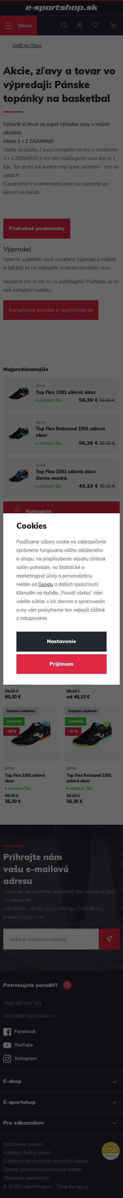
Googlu (45, 584)
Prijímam (61, 664)
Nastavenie (61, 641)
